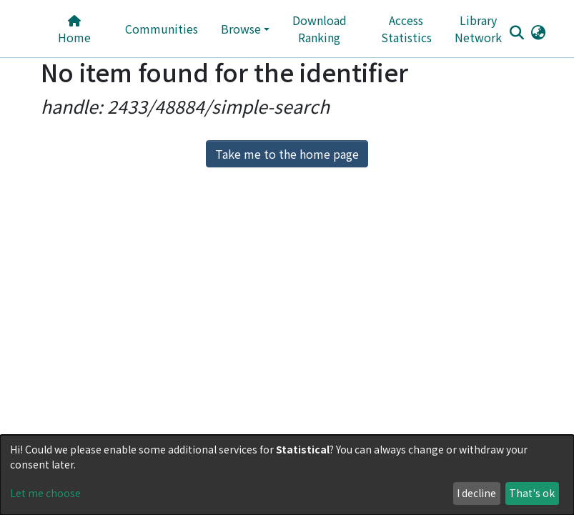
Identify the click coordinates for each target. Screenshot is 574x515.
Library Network (478, 28)
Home (74, 30)
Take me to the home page (287, 153)
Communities (161, 28)
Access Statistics (406, 28)
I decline (476, 493)
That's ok (532, 493)
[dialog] (287, 475)
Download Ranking (319, 28)
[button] (538, 31)
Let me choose (45, 493)
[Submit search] (517, 32)
